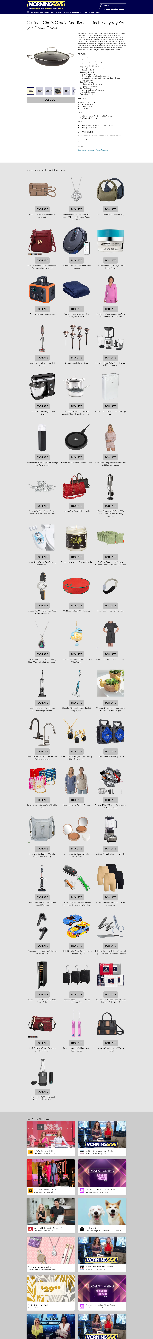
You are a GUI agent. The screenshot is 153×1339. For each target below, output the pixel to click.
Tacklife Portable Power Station (42, 314)
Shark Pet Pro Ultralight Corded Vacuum (42, 364)
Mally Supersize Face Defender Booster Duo (76, 855)
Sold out (51, 99)
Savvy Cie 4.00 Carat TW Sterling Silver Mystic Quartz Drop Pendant (42, 660)
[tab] (30, 91)
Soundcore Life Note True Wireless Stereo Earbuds (42, 952)
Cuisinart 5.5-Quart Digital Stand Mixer (42, 412)
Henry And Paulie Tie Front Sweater (76, 805)
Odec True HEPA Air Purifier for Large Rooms (110, 412)
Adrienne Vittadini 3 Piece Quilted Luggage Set (76, 1001)
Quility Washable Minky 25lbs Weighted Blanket (76, 315)
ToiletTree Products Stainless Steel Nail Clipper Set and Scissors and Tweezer (110, 952)
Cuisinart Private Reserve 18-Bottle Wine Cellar (42, 1001)
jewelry (108, 9)
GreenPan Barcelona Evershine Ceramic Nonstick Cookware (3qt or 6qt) (76, 414)
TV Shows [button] (35, 12)
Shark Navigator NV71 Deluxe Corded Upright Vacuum (42, 709)
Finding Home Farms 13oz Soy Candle (76, 562)
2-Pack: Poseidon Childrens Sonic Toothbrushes (76, 1049)
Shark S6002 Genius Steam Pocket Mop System (76, 709)
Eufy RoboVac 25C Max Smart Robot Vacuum (76, 266)
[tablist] (51, 91)
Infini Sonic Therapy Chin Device (110, 610)
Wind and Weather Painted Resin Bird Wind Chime (76, 660)
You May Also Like (38, 1119)
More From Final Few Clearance (46, 170)
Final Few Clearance (43, 17)
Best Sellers (44, 12)
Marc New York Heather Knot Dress (110, 659)
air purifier (114, 9)
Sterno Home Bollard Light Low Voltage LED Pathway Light (42, 463)
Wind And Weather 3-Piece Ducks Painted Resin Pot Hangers (110, 709)
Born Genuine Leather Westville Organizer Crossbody (42, 855)
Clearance (67, 12)
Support (99, 12)
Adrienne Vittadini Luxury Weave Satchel (110, 1049)
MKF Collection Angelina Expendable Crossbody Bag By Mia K (42, 266)
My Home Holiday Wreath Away (76, 610)
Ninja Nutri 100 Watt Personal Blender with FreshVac (42, 1098)
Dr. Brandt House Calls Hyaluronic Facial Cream (111, 266)
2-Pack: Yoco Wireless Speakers (110, 756)
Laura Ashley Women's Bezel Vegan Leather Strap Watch (42, 612)
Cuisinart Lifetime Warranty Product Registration (93, 150)
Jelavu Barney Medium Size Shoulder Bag (42, 806)
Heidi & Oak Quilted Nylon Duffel (76, 511)
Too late (42, 209)
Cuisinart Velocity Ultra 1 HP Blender (110, 853)
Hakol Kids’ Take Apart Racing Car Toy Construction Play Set (76, 952)
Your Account (89, 12)
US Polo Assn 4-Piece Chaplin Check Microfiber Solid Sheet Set (110, 1001)
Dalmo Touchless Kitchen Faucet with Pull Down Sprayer (42, 757)
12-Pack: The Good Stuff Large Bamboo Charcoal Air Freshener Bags (110, 563)
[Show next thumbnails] (74, 91)
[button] (28, 12)
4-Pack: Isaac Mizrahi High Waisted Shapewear (110, 903)
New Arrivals (56, 12)
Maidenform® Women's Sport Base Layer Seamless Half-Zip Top (110, 315)
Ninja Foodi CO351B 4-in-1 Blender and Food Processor (110, 364)
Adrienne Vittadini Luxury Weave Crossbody (42, 215)
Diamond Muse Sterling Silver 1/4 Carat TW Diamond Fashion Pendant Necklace (76, 217)
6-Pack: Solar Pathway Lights (76, 362)
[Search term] (112, 5)
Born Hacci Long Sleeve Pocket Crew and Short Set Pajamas (110, 463)
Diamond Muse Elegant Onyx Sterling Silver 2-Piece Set (76, 757)
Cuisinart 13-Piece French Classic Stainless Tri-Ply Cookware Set (42, 512)
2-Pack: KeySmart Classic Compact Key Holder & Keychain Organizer (76, 903)
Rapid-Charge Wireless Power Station (76, 462)
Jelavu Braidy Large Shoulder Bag (110, 214)
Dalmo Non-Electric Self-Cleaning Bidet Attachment (42, 563)
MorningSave (30, 17)
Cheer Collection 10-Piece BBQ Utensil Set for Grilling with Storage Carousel (111, 514)
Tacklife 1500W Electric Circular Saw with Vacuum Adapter (110, 806)
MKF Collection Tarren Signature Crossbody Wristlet (42, 1049)
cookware (122, 9)
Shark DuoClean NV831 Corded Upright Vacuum (42, 903)
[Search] (101, 5)
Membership (77, 12)
